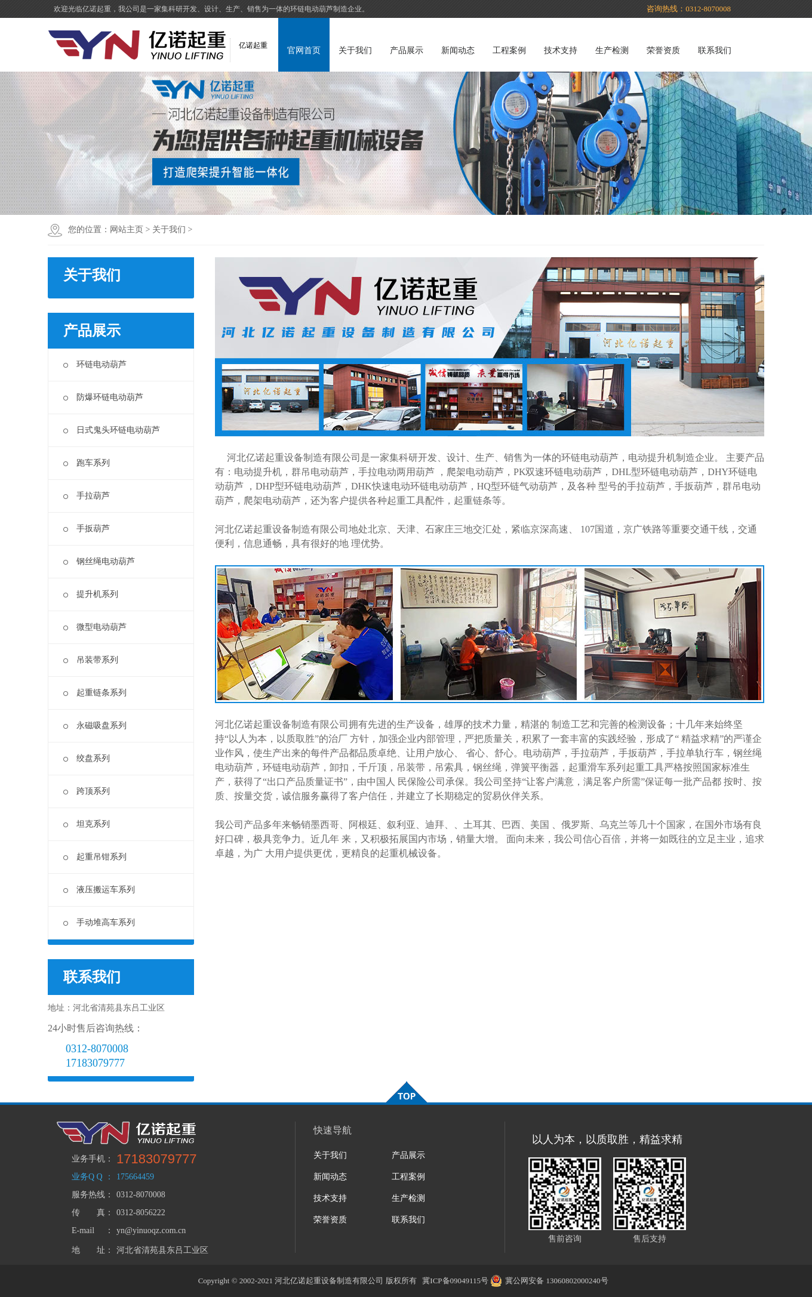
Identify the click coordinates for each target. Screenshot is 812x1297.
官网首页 (304, 50)
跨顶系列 (86, 791)
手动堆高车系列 (99, 922)
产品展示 (406, 50)
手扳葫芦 (86, 528)
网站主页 (126, 229)
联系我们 (714, 50)
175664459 (135, 1176)
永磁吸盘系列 (95, 725)
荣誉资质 (663, 50)
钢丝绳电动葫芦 (99, 561)
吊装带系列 (90, 659)
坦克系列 (86, 824)
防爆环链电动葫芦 (103, 397)
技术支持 (560, 50)
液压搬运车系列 (99, 889)
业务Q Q (87, 1176)
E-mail (83, 1230)
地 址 (88, 1250)
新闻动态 (458, 50)
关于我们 (355, 50)
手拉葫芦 (86, 495)
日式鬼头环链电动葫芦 (111, 430)
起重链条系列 (95, 692)
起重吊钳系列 (95, 856)
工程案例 (509, 50)
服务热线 (88, 1194)
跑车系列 (86, 462)
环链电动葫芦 (95, 364)
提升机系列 (90, 594)
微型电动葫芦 (95, 627)
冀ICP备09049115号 (455, 1280)
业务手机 (88, 1158)
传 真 (88, 1212)
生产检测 (612, 50)
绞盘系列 (86, 758)
